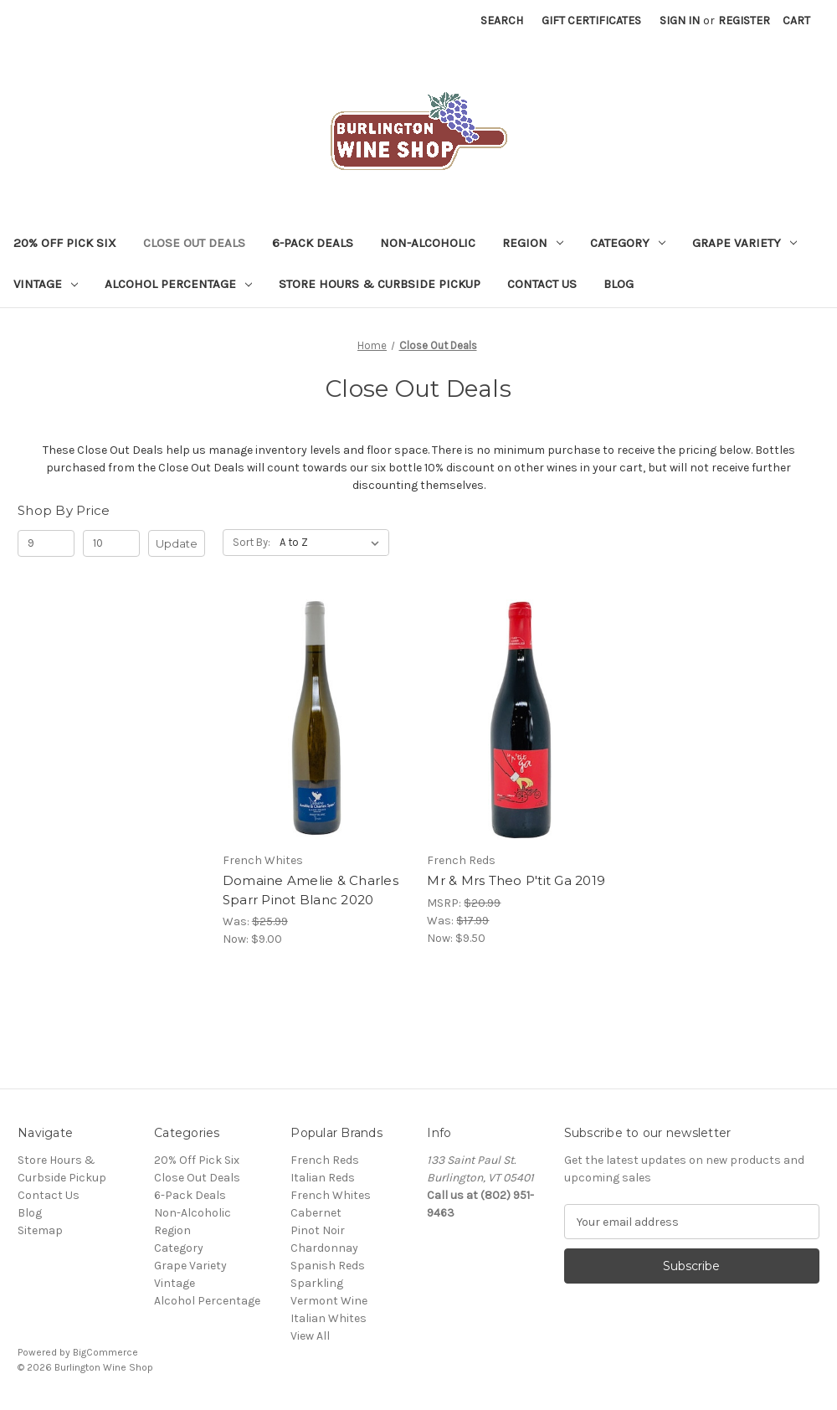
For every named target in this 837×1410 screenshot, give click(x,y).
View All (310, 1336)
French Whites (330, 1195)
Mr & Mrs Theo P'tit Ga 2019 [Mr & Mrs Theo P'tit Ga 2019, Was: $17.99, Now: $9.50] (516, 880)
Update (177, 543)
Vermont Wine (328, 1301)
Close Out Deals (194, 242)
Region (532, 242)
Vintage (45, 283)
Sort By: (251, 542)
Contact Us (542, 283)
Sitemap (40, 1230)
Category (627, 242)
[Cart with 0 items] (796, 20)
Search (501, 20)
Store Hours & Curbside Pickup (379, 283)
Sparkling (316, 1283)
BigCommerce (105, 1352)
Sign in (680, 20)
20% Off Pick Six (64, 242)
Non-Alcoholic (427, 242)
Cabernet (315, 1213)
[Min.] (46, 543)
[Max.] (111, 543)
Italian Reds (322, 1178)
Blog (618, 283)
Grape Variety (744, 242)
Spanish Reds (327, 1265)
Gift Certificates (591, 20)
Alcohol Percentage (178, 283)
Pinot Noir (317, 1230)
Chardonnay (324, 1248)
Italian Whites (328, 1318)
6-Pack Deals (312, 242)
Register (744, 20)
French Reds (324, 1160)
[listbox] (332, 542)
